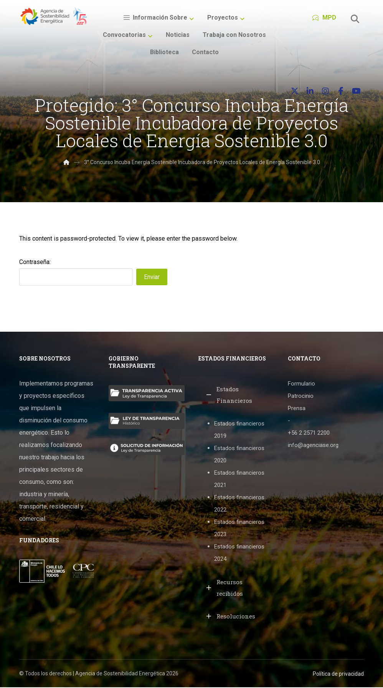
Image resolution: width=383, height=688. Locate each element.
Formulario (301, 384)
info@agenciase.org (313, 446)
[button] (355, 19)
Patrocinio (301, 397)
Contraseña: (75, 272)
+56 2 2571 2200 (309, 433)
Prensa (296, 409)
